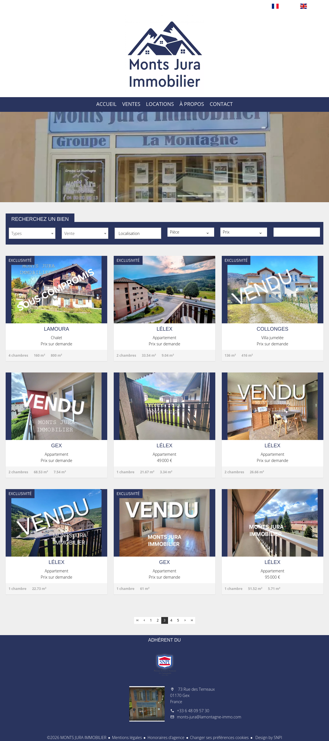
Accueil (164, 54)
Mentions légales (127, 737)
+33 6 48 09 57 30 (193, 710)
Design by (268, 737)
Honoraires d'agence (165, 737)
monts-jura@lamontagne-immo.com (209, 717)
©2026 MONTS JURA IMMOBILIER (76, 737)
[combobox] (32, 233)
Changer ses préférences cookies (219, 737)
